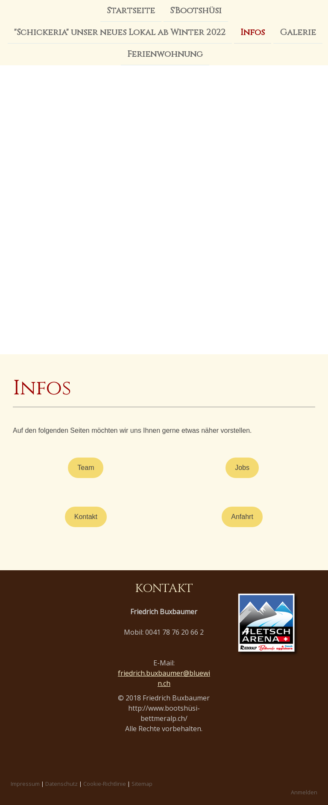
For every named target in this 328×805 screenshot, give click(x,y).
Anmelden (304, 792)
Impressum (25, 784)
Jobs (242, 467)
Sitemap (142, 784)
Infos (252, 33)
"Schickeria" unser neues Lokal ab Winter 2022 (120, 33)
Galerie (298, 33)
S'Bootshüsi (196, 10)
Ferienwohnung (165, 55)
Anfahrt (242, 516)
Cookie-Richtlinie (104, 784)
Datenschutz (61, 784)
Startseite (131, 10)
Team (85, 467)
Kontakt (85, 516)
